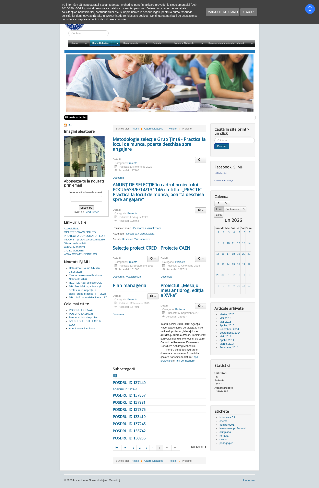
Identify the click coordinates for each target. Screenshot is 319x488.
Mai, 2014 (225, 336)
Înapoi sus (249, 480)
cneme (223, 421)
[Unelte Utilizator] (200, 160)
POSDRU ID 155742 (129, 430)
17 (228, 253)
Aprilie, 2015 (227, 325)
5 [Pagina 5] (159, 447)
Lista (219, 214)
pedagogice (226, 443)
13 (243, 243)
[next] (226, 203)
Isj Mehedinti (220, 173)
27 (243, 264)
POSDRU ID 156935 (129, 438)
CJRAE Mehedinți (74, 246)
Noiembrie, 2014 (229, 329)
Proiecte (132, 163)
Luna (219, 209)
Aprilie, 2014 (227, 340)
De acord (249, 12)
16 (223, 253)
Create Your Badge (223, 180)
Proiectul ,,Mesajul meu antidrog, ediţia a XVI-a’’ (182, 290)
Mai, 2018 (225, 318)
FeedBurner (92, 212)
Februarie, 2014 (229, 347)
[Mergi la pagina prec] (125, 448)
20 (243, 253)
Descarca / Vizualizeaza (147, 228)
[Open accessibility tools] (310, 9)
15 (217, 253)
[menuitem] (78, 43)
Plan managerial (130, 285)
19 (238, 253)
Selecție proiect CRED (135, 248)
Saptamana (232, 209)
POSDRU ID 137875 (129, 409)
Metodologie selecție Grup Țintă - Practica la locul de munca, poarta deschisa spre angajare (159, 144)
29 (217, 275)
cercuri (223, 439)
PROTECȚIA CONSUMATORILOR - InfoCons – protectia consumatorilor (85, 237)
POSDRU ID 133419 (129, 416)
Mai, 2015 (225, 321)
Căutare (221, 146)
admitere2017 (228, 424)
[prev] (218, 203)
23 (223, 264)
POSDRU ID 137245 (129, 423)
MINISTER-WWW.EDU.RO (80, 232)
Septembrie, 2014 (230, 332)
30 (223, 275)
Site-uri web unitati (75, 243)
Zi (243, 209)
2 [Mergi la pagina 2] (140, 447)
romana (224, 435)
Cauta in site (68, 30)
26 (238, 264)
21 (249, 253)
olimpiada (225, 432)
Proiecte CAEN (175, 248)
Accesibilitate (71, 228)
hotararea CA (227, 417)
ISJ (115, 375)
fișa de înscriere (185, 360)
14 (249, 243)
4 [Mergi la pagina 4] (153, 447)
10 (228, 243)
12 (238, 243)
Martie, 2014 (227, 343)
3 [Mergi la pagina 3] (146, 447)
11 (233, 243)
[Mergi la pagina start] (117, 448)
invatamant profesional (233, 428)
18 (233, 253)
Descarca (118, 177)
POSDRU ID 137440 (129, 382)
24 (228, 264)
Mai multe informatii (223, 12)
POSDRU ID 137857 (129, 395)
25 (233, 264)
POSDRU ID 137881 (129, 402)
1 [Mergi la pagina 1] (133, 447)
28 (249, 264)
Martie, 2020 (227, 314)
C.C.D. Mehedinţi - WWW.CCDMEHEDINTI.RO (80, 252)
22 (217, 264)
